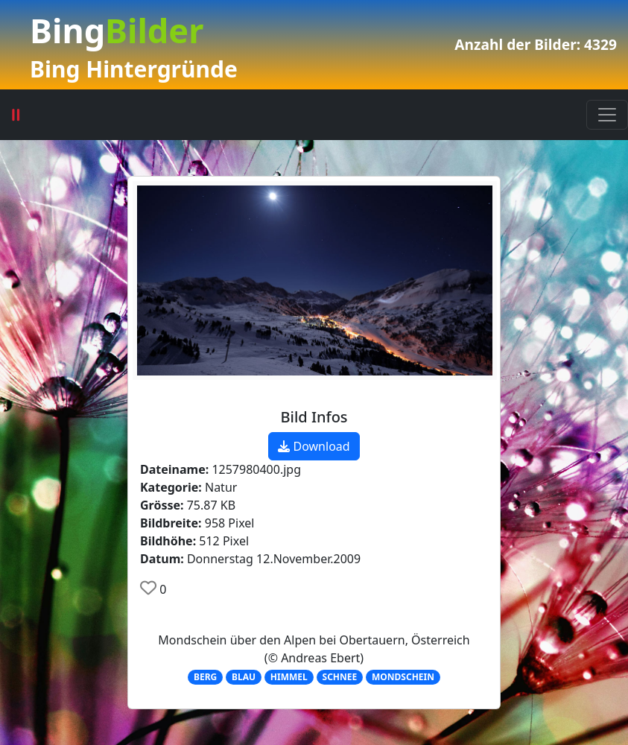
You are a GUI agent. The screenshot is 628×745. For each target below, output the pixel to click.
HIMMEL (289, 676)
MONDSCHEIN (403, 676)
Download (313, 446)
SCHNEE (340, 676)
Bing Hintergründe (134, 69)
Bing (116, 30)
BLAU (244, 676)
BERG (205, 676)
